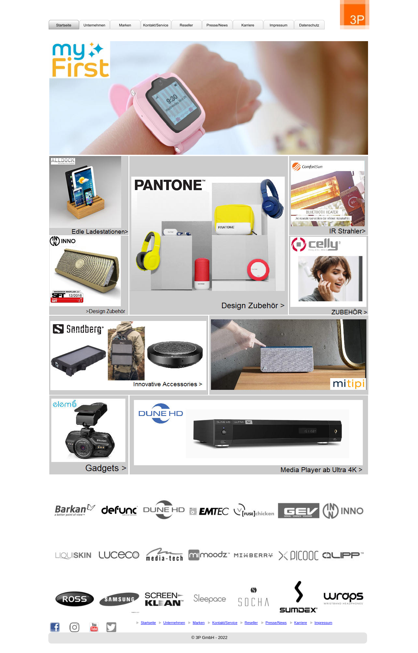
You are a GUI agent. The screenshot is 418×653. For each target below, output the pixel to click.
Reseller (251, 623)
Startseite (148, 623)
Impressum (323, 623)
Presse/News (276, 623)
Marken (199, 623)
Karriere (300, 623)
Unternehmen (174, 623)
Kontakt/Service (224, 623)
